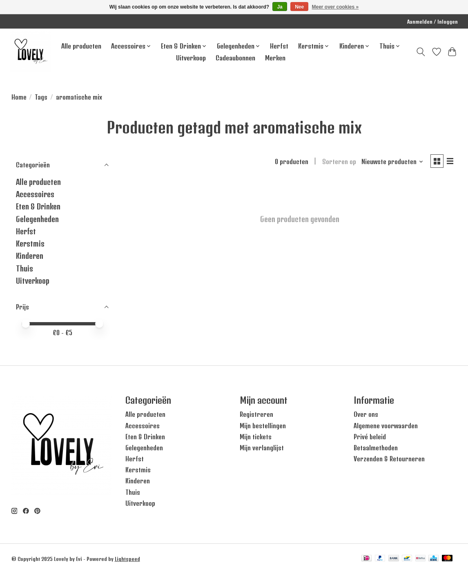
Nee (299, 7)
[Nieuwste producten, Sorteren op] (391, 162)
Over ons (366, 414)
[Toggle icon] (420, 51)
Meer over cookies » (335, 7)
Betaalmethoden (376, 448)
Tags (41, 97)
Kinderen (29, 255)
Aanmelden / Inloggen (432, 21)
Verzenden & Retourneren (389, 459)
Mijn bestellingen (263, 425)
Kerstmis (30, 243)
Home (19, 97)
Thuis (24, 268)
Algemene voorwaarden (386, 425)
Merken (275, 58)
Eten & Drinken (38, 206)
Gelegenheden (37, 219)
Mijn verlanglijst (262, 448)
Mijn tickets (256, 437)
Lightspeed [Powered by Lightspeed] (127, 559)
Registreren (256, 414)
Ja (279, 7)
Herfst (279, 46)
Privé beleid (370, 437)
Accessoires (35, 194)
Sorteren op (337, 162)
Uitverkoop (191, 58)
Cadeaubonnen (235, 58)
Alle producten (81, 46)
